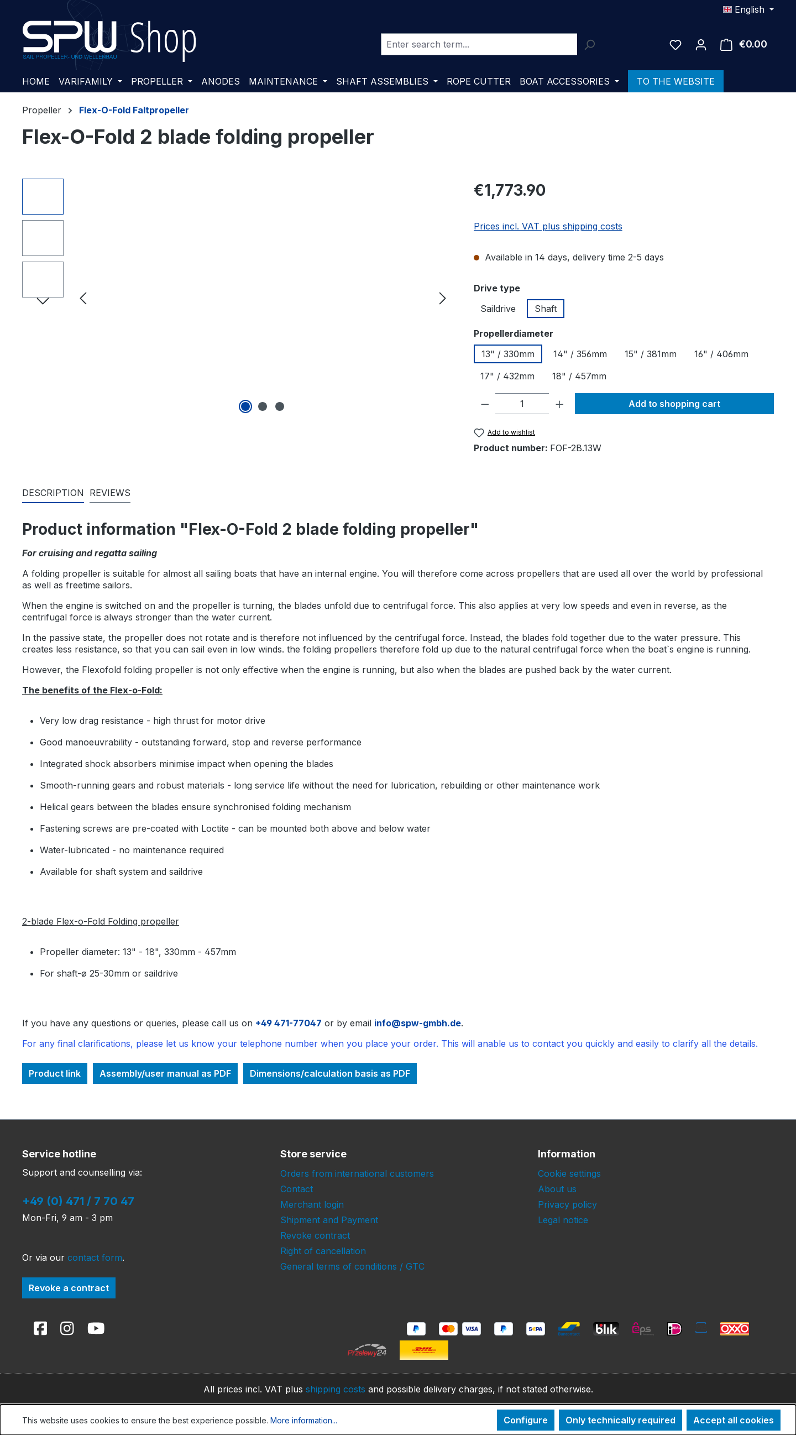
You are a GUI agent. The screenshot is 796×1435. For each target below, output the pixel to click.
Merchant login (312, 1204)
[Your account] (701, 44)
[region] (237, 297)
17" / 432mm (507, 376)
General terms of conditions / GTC (352, 1266)
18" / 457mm (579, 376)
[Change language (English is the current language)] (748, 9)
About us (557, 1188)
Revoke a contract (69, 1287)
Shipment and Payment (329, 1219)
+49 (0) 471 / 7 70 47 (78, 1201)
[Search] (589, 44)
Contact (296, 1188)
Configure (526, 1420)
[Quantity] (522, 403)
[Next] (442, 297)
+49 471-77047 (288, 1023)
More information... (303, 1420)
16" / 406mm (721, 353)
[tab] (53, 493)
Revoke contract (315, 1235)
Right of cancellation (323, 1250)
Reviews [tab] (110, 492)
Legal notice (563, 1219)
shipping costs (335, 1389)
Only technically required (620, 1420)
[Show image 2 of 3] (262, 406)
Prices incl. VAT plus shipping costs (548, 226)
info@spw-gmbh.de (417, 1023)
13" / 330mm (508, 353)
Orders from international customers (357, 1173)
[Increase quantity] (559, 403)
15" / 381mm (651, 353)
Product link (55, 1073)
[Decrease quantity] (485, 403)
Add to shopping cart (674, 403)
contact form (94, 1257)
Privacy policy (567, 1204)
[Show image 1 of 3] (245, 406)
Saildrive (498, 308)
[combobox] (479, 44)
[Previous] (83, 297)
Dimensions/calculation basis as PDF (330, 1073)
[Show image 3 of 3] (279, 406)
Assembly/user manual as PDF (165, 1073)
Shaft (546, 308)
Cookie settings (569, 1173)
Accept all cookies (733, 1420)
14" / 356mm (580, 353)
